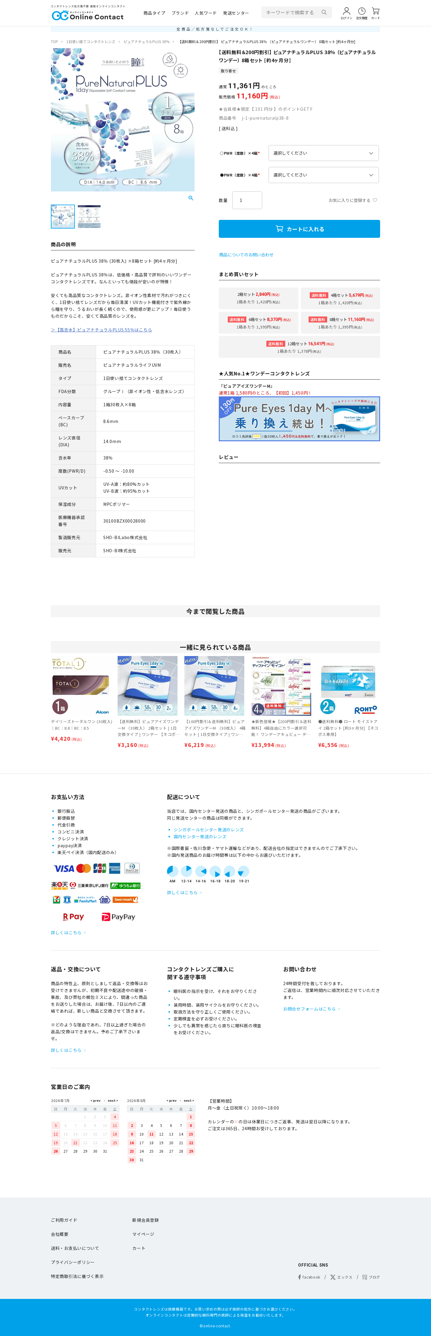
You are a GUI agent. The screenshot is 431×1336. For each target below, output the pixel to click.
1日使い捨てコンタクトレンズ (90, 41)
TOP (54, 41)
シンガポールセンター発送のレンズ (209, 830)
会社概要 (60, 1234)
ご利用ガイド (64, 1220)
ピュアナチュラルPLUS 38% (146, 41)
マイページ (143, 1234)
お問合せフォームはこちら (309, 1009)
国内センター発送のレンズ (200, 836)
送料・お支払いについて (75, 1248)
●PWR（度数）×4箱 (240, 174)
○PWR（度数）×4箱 (240, 153)
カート (138, 1248)
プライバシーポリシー (73, 1262)
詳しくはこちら (66, 932)
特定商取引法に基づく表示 (77, 1276)
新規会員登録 (145, 1220)
